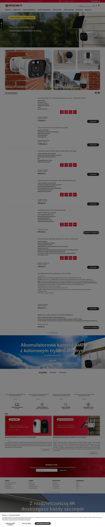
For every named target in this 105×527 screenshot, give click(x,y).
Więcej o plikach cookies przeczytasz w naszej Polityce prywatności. (16, 519)
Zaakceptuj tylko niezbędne (10, 524)
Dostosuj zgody (26, 523)
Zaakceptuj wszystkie (42, 523)
